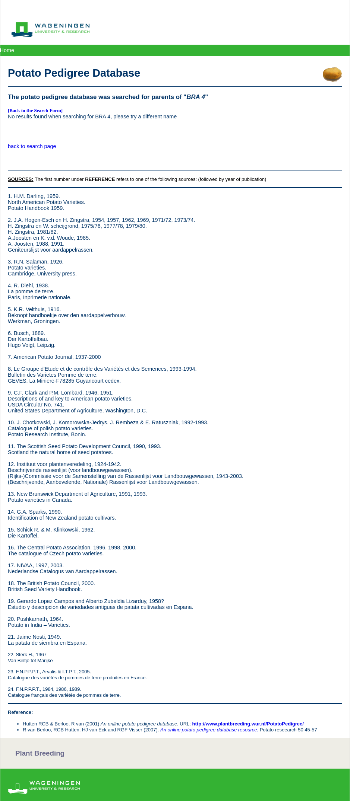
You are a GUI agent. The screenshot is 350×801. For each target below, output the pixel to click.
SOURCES (20, 179)
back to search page (32, 146)
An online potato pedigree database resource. (209, 730)
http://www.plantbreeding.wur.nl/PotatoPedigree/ (248, 724)
